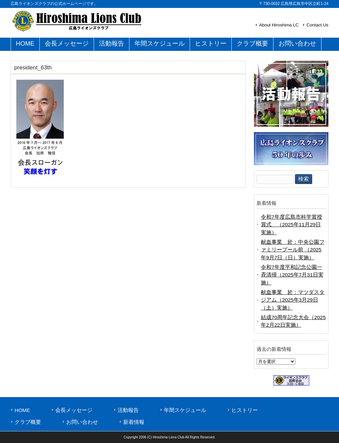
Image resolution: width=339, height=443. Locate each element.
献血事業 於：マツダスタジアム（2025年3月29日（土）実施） (292, 300)
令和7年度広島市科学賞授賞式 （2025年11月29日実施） (291, 224)
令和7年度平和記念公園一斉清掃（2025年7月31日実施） (292, 274)
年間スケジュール (185, 410)
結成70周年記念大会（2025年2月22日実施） (293, 321)
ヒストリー (244, 410)
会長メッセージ (73, 410)
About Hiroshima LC (279, 24)
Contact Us (317, 24)
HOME (22, 410)
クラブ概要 (28, 422)
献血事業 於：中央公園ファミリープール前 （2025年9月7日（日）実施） (292, 249)
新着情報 (133, 422)
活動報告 (128, 410)
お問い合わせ (82, 422)
